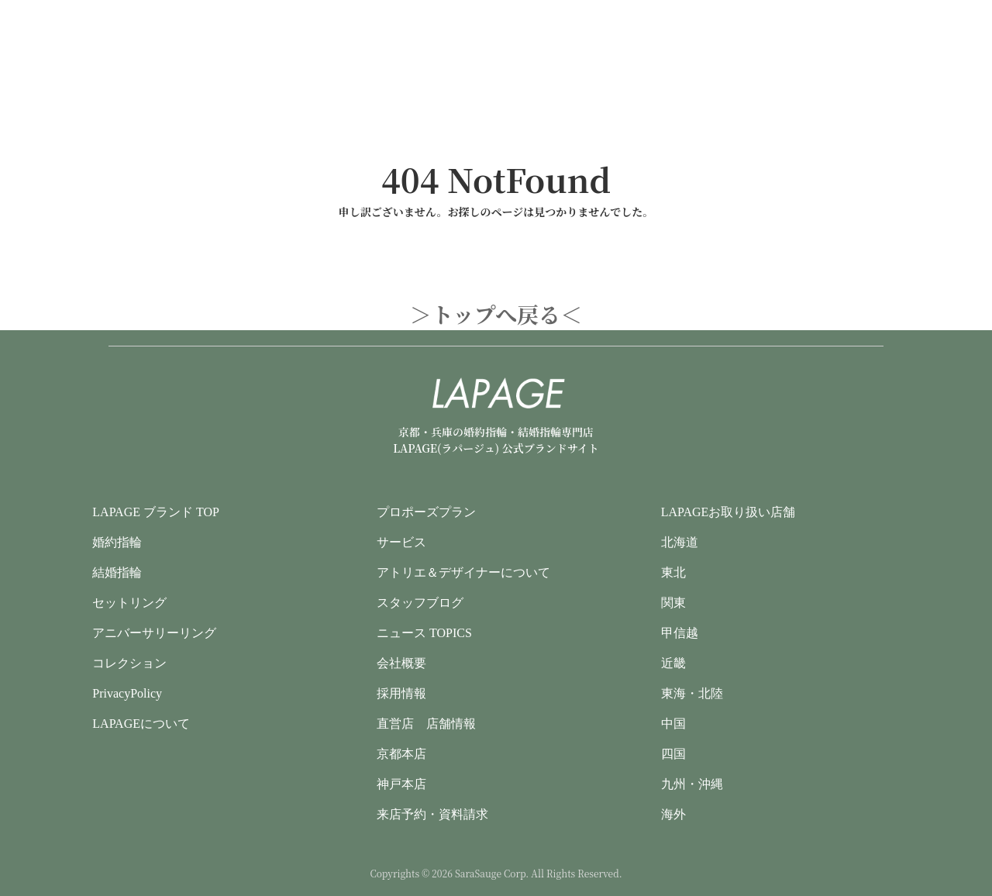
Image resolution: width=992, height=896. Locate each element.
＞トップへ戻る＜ (496, 313)
